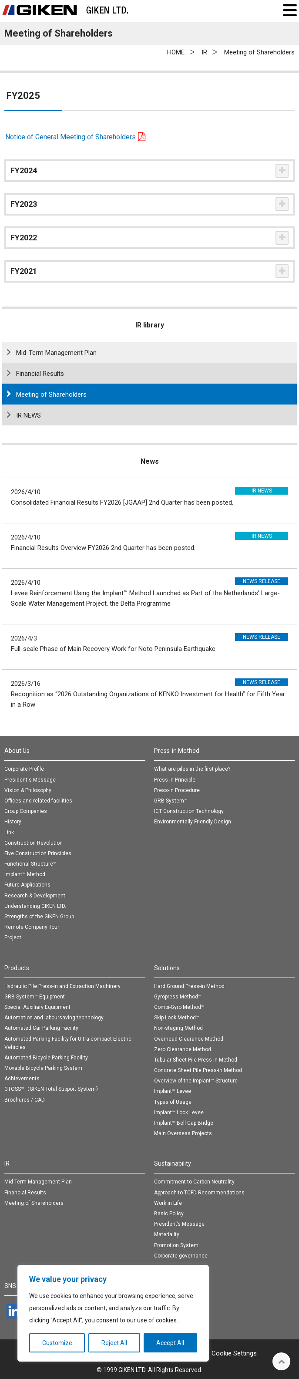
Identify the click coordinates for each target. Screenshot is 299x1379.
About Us (17, 750)
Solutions (167, 967)
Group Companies (25, 811)
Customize (57, 1342)
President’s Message (179, 1224)
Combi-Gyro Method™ (179, 1007)
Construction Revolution (33, 843)
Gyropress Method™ (178, 997)
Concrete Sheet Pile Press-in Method (198, 1070)
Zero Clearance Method (182, 1049)
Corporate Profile (24, 769)
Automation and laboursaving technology (54, 1018)
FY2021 (23, 271)
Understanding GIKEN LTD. (35, 906)
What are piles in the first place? (192, 769)
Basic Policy (169, 1213)
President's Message (30, 780)
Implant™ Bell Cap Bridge (183, 1123)
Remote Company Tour (31, 927)
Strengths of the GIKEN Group (39, 917)
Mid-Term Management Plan (56, 353)
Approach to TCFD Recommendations (199, 1193)
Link (9, 832)
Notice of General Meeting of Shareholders (70, 137)
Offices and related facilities (38, 801)
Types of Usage (172, 1102)
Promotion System (176, 1245)
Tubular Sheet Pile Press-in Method (195, 1060)
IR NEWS (28, 415)
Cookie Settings (234, 1353)
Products (16, 967)
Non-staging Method (178, 1028)
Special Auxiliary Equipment (37, 1007)
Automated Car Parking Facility (41, 1028)
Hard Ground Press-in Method (189, 986)
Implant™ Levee (172, 1091)
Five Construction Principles (37, 853)
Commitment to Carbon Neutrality (194, 1182)
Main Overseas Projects (183, 1133)
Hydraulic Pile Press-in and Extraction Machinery (62, 986)
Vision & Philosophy (27, 790)
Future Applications (27, 885)
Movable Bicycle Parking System (43, 1068)
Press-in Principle (174, 780)
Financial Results (40, 374)
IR (7, 1163)
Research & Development (34, 896)
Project (12, 937)
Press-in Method (176, 750)
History (12, 822)
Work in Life (168, 1203)
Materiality (166, 1234)
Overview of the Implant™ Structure (196, 1081)
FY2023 (23, 204)
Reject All (114, 1342)
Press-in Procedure (177, 790)
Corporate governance (181, 1256)
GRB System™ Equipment (34, 997)
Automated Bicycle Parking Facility (46, 1058)
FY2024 (23, 170)
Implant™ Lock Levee (179, 1112)
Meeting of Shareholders (51, 394)
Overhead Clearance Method (188, 1039)
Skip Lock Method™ (176, 1018)
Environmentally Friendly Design (192, 822)
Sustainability (172, 1163)
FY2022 (23, 237)
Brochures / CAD (24, 1100)
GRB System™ (171, 801)
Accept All (170, 1342)
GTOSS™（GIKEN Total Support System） (52, 1089)
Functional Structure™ (30, 864)
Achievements (22, 1079)
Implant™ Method (24, 874)
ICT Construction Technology (189, 811)
